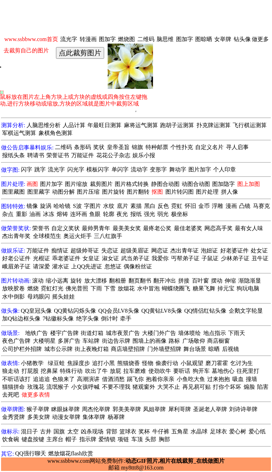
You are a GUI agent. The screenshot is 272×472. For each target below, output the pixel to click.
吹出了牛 (96, 371)
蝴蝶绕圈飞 (176, 288)
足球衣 (218, 431)
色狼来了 (63, 379)
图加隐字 (223, 184)
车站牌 (91, 341)
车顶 (137, 439)
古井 (45, 431)
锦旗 (137, 147)
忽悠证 (112, 266)
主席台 (54, 439)
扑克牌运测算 (214, 125)
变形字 (158, 169)
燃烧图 (126, 39)
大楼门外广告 (159, 333)
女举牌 (222, 39)
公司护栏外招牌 (22, 349)
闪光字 (75, 169)
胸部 (164, 439)
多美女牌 (38, 417)
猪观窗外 (143, 387)
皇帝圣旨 (118, 147)
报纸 (136, 214)
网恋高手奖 (218, 228)
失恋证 (109, 251)
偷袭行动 (166, 363)
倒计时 (109, 318)
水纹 (108, 206)
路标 (174, 341)
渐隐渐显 (249, 281)
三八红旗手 (108, 236)
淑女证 (110, 258)
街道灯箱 (92, 333)
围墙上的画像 (149, 341)
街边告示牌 (116, 341)
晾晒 (214, 349)
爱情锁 (106, 439)
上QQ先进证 (86, 266)
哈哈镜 (61, 206)
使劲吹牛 (159, 371)
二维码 (145, 39)
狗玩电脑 (248, 288)
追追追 (41, 379)
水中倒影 (13, 297)
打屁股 (30, 371)
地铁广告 (36, 333)
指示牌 (87, 439)
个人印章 (224, 169)
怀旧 (190, 206)
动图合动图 (196, 184)
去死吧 (10, 395)
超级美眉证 (134, 251)
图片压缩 (88, 192)
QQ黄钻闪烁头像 (75, 311)
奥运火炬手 (77, 236)
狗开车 (201, 371)
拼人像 (229, 192)
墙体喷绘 (189, 333)
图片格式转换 (132, 184)
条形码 (82, 147)
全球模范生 (47, 236)
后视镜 (230, 349)
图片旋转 (113, 192)
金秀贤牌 (13, 417)
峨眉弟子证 (16, 266)
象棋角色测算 (56, 133)
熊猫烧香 (128, 363)
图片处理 (207, 192)
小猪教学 (32, 363)
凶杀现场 (92, 431)
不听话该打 (16, 379)
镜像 (32, 206)
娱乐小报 (143, 155)
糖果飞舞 (204, 288)
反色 (163, 206)
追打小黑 (103, 363)
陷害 (262, 387)
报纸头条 (13, 155)
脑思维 (165, 39)
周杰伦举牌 (96, 409)
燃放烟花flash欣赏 (70, 453)
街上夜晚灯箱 (92, 349)
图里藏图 (13, 192)
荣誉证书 (57, 155)
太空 (73, 431)
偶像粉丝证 (138, 266)
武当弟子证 (135, 258)
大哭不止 (168, 387)
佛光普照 (77, 288)
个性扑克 (181, 147)
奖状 (98, 147)
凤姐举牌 (154, 409)
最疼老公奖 (157, 228)
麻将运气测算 (141, 125)
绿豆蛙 (56, 363)
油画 (35, 214)
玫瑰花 (35, 387)
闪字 (26, 169)
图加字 (107, 39)
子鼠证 (210, 258)
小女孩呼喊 (85, 387)
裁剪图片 (101, 184)
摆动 (216, 281)
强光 (149, 214)
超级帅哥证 (84, 251)
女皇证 (91, 258)
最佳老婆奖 (188, 228)
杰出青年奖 (16, 236)
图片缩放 (76, 184)
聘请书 (35, 155)
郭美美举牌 (127, 409)
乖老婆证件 (66, 258)
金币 (204, 206)
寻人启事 (237, 147)
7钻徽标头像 (58, 318)
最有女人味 (249, 228)
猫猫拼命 (13, 387)
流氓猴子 (57, 387)
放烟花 (126, 288)
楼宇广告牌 (64, 333)
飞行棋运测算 (250, 125)
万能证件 (82, 155)
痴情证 (59, 251)
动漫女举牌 (66, 417)
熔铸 (62, 214)
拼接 (183, 281)
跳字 (40, 169)
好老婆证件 (234, 251)
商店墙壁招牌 (128, 349)
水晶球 (199, 431)
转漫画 (88, 39)
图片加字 (199, 169)
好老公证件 (16, 258)
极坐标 (179, 214)
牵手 (125, 318)
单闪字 (120, 169)
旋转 (76, 281)
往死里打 (248, 371)
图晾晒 (203, 39)
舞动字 (177, 169)
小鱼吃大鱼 (191, 379)
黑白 (149, 206)
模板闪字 (97, 169)
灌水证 (60, 266)
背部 (111, 431)
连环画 (78, 214)
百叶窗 (200, 281)
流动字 (139, 169)
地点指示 (214, 333)
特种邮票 (157, 147)
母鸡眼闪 (38, 297)
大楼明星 (44, 341)
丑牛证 (259, 258)
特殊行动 (71, 371)
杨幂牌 (116, 417)
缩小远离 (57, 281)
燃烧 (33, 288)
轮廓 (108, 214)
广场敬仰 (193, 341)
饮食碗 (10, 439)
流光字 (68, 39)
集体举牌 (94, 417)
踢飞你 (135, 379)
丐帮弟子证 (185, 258)
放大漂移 (95, 281)
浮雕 (217, 206)
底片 (122, 206)
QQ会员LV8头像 (118, 311)
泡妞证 (209, 251)
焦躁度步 (78, 363)
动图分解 (63, 192)
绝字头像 (87, 318)
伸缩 (230, 281)
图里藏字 (38, 192)
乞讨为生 (241, 363)
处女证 (259, 251)
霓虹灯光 (52, 288)
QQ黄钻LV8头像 (161, 311)
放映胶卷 (13, 288)
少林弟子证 (235, 258)
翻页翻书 (140, 281)
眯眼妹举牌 (65, 409)
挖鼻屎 (49, 371)
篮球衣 (127, 431)
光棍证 (41, 258)
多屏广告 (69, 341)
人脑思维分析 (44, 125)
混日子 (29, 431)
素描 (136, 206)
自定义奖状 (65, 228)
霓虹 (176, 206)
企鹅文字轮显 (246, 311)
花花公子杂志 (113, 155)
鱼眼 (95, 214)
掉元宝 (225, 288)
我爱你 (160, 258)
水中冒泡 (148, 288)
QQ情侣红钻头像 (205, 311)
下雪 (109, 288)
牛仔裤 (160, 431)
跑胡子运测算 (177, 125)
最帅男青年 (96, 228)
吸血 (238, 379)
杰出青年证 (184, 251)
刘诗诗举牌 (243, 409)
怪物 (147, 363)
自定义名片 (209, 147)
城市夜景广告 (123, 333)
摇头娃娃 (63, 297)
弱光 (163, 214)
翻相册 (117, 281)
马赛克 (261, 206)
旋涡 (45, 206)
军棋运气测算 (19, 133)
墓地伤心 (223, 371)
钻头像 (242, 39)
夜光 (122, 214)
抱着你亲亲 (160, 379)
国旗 (59, 431)
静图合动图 (165, 184)
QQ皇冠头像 (36, 311)
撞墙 (251, 379)
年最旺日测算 (104, 125)
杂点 (7, 214)
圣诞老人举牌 (210, 409)
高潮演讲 (88, 379)
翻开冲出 (164, 281)
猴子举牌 (38, 409)
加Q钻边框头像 (21, 318)
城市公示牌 (58, 349)
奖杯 (144, 431)
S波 (77, 206)
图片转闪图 (179, 192)
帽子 (71, 439)
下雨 (96, 288)
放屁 (115, 371)
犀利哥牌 (179, 409)
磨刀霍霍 (216, 363)
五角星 (179, 431)
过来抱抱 (218, 379)
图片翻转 (138, 192)
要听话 (181, 371)
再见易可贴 (196, 387)
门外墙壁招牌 (164, 349)
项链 (123, 439)
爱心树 (237, 431)
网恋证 (159, 251)
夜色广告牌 (16, 341)
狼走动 (10, 371)
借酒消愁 (113, 379)
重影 (21, 214)
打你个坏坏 (227, 387)
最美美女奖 (127, 228)
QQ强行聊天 (30, 453)
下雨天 (236, 333)
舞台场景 (194, 349)
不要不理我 (116, 387)
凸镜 (244, 206)
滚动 (38, 281)
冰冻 (48, 214)
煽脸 (249, 387)
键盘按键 (33, 439)
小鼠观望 (192, 363)
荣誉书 (40, 228)
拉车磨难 (134, 371)
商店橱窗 (218, 341)
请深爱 (41, 266)
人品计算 (74, 125)
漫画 (231, 206)
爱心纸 (257, 431)
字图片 (92, 206)
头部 (150, 439)
